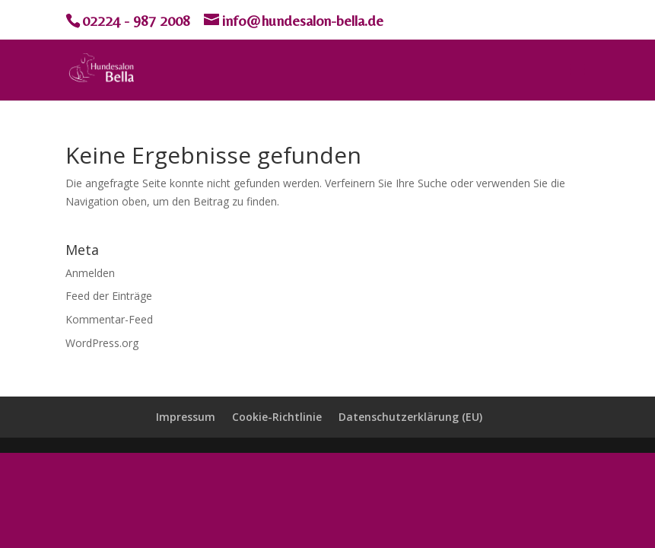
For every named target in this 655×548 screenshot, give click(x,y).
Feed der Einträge (108, 295)
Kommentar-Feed (109, 319)
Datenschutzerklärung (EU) (410, 416)
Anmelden (90, 273)
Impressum (185, 416)
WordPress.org (101, 343)
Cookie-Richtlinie (277, 416)
